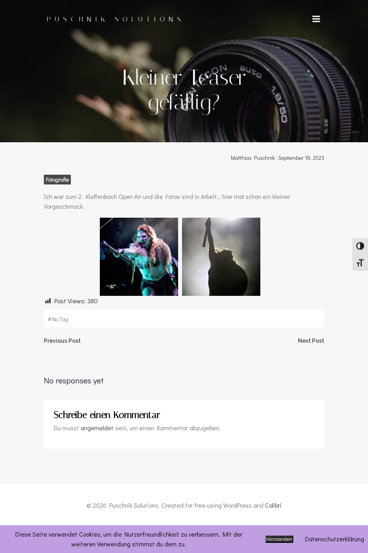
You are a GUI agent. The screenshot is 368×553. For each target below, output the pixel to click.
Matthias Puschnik (254, 184)
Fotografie (56, 206)
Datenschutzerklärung (334, 539)
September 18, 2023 (302, 184)
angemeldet (96, 455)
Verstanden (279, 539)
